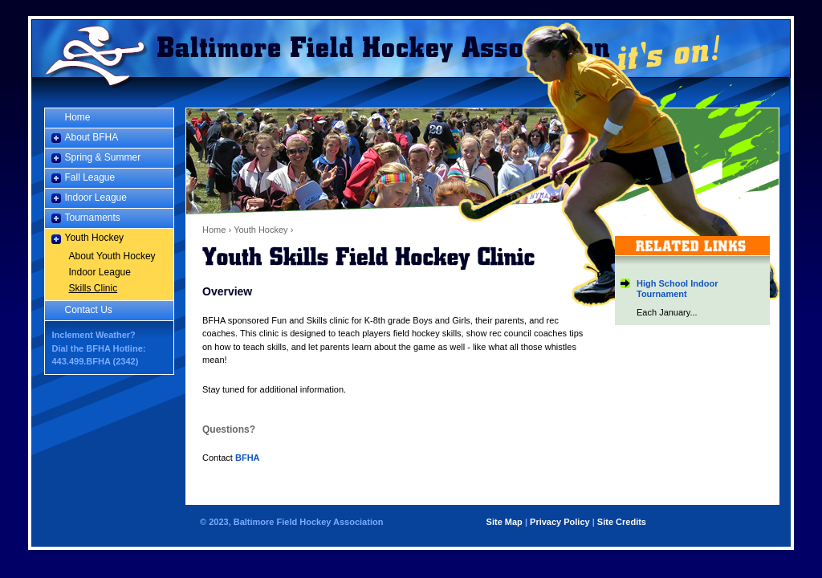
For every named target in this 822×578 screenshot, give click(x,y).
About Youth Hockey (112, 256)
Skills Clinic (93, 288)
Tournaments (92, 217)
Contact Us (88, 309)
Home (92, 48)
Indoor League (96, 197)
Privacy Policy (560, 522)
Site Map (504, 522)
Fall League (90, 177)
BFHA (247, 457)
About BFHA (92, 137)
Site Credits (621, 522)
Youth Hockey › (263, 229)
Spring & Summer (103, 157)
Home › (216, 229)
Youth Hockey (94, 237)
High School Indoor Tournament (677, 289)
